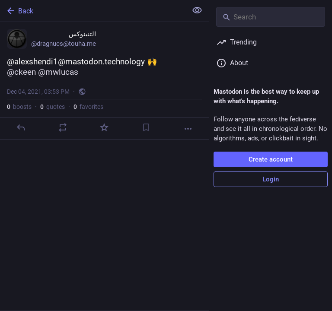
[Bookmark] (146, 127)
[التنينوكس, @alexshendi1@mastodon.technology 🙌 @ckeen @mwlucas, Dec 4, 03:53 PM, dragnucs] (104, 81)
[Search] (270, 17)
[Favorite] (104, 127)
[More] (188, 129)
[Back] (92, 11)
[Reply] (21, 127)
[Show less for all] (197, 10)
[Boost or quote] (62, 127)
